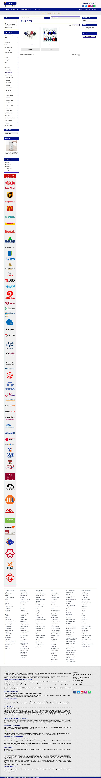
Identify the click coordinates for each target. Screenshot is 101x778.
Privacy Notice (8, 166)
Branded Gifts (85, 629)
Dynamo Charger (55, 613)
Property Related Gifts (40, 635)
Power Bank (7, 67)
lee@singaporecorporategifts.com (87, 2)
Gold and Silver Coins (86, 635)
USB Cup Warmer (24, 635)
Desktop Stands (54, 611)
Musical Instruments (40, 627)
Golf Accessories (39, 616)
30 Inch (83, 616)
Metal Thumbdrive (70, 653)
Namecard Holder (9, 94)
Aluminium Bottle (24, 591)
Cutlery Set (38, 611)
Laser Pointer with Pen (41, 593)
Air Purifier (38, 602)
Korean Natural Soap (86, 638)
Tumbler (22, 616)
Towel (6, 600)
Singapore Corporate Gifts (87, 642)
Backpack (7, 615)
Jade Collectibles (85, 636)
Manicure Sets (8, 87)
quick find (7, 17)
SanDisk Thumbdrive (70, 660)
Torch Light (22, 656)
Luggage (7, 631)
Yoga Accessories (39, 644)
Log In (77, 9)
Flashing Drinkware (24, 600)
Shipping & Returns (9, 164)
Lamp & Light (8, 49)
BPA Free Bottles (24, 593)
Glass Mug (22, 604)
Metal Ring (7, 609)
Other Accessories (86, 598)
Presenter (38, 596)
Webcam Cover (8, 109)
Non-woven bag (8, 633)
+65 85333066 (90, 3)
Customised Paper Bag (10, 620)
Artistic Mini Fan (8, 74)
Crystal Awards (8, 604)
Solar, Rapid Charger (55, 620)
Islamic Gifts (53, 644)
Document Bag (8, 622)
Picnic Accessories (40, 633)
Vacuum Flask (23, 618)
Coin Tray (7, 79)
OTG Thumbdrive (70, 657)
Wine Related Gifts (40, 642)
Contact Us (31, 9)
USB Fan (22, 636)
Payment (7, 161)
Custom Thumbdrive (70, 642)
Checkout (84, 9)
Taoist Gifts (53, 646)
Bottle (83, 620)
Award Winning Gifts (86, 627)
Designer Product (85, 633)
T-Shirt (6, 598)
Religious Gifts (8, 69)
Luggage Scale (85, 595)
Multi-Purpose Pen (55, 596)
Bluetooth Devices (24, 624)
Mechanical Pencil (55, 593)
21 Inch (83, 611)
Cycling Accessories (70, 608)
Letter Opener (69, 624)
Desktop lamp (23, 653)
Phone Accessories (9, 64)
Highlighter (68, 622)
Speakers (22, 633)
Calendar (68, 617)
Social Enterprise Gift (10, 104)
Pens (6, 62)
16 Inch (83, 609)
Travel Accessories (9, 119)
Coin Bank (38, 609)
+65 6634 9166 (82, 3)
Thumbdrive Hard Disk (10, 117)
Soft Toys (38, 638)
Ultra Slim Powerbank (56, 631)
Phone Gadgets (54, 616)
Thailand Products (86, 646)
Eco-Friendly (8, 82)
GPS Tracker (23, 627)
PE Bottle (22, 609)
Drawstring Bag (8, 624)
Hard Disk (68, 648)
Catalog (43, 12)
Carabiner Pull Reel (31, 43)
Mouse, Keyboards (24, 631)
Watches (38, 640)
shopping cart (86, 17)
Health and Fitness (24, 647)
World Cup (68, 611)
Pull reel (59, 12)
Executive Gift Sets (70, 620)
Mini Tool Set (8, 89)
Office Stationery (70, 631)
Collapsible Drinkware (25, 598)
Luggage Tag (84, 596)
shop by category (9, 32)
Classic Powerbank (55, 626)
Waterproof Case (54, 622)
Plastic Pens (53, 604)
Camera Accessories (55, 609)
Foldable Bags (8, 626)
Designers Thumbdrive (71, 644)
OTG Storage (54, 615)
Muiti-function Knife (9, 92)
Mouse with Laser (39, 595)
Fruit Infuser (23, 602)
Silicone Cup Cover (9, 99)
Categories (12, 9)
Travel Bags (84, 604)
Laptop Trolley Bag (9, 629)
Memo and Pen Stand (71, 626)
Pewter (83, 640)
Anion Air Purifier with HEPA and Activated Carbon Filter (11, 152)
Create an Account (21, 9)
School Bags (8, 636)
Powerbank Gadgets (55, 629)
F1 (66, 610)
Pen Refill (53, 600)
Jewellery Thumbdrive (71, 650)
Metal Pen (53, 595)
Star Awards (7, 611)
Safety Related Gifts (40, 636)
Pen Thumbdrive (70, 659)
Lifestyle (6, 57)
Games (37, 615)
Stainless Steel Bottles (25, 613)
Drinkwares (7, 41)
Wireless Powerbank (55, 635)
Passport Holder (85, 600)
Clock (37, 607)
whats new (7, 138)
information (8, 159)
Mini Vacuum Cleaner (71, 628)
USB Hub (22, 640)
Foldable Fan (39, 613)
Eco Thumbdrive (70, 646)
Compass (68, 606)
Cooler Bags (8, 618)
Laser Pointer (39, 591)
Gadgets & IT (8, 44)
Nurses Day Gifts (24, 649)
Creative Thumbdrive (70, 640)
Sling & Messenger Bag (10, 640)
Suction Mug (23, 615)
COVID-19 (22, 644)
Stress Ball (7, 107)
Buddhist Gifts (54, 638)
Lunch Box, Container (40, 626)
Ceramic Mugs (23, 595)
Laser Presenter (8, 52)
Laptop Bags (8, 627)
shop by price (8, 129)
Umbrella (7, 122)
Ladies (37, 624)
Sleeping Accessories (86, 602)
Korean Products (39, 622)
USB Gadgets (23, 638)
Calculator (68, 615)
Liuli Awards (7, 607)
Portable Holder (54, 618)
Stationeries (7, 114)
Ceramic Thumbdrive (70, 639)
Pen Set (53, 602)
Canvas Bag (8, 616)
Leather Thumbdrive (70, 651)
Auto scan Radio (24, 622)
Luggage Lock (85, 593)
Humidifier (38, 620)
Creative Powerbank (55, 627)
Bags (6, 39)
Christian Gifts (54, 640)
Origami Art (38, 629)
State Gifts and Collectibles (87, 644)
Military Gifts (7, 59)
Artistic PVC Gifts (9, 77)
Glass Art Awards (9, 606)
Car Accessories (39, 606)
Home (5, 9)
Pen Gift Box (54, 598)
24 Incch (83, 613)
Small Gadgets (8, 102)
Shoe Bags (7, 638)
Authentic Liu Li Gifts (86, 626)
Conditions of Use (9, 168)
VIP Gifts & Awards (9, 124)
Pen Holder (68, 633)
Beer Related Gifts (40, 604)
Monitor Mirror (23, 629)
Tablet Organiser (8, 644)
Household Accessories (41, 618)
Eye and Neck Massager (25, 626)
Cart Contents (93, 9)
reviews (84, 24)
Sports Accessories (9, 112)
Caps (6, 591)
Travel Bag (7, 647)
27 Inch (83, 615)
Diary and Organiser (70, 619)
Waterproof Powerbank (56, 633)
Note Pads (68, 630)
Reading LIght (23, 655)
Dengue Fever (23, 646)
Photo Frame (38, 631)
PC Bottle (22, 607)
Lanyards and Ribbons (10, 596)
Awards (6, 36)
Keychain (7, 84)
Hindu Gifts (53, 642)
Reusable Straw (23, 611)
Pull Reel (50, 43)
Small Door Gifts (51, 12)
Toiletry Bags (8, 646)
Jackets (6, 595)
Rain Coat (84, 622)
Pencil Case (7, 635)
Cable (52, 607)
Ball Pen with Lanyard (56, 591)
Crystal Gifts (84, 631)
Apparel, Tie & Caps (9, 34)
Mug (21, 606)
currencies (85, 33)
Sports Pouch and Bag (10, 642)
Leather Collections (9, 54)
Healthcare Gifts (8, 46)
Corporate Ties (8, 593)
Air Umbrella (84, 618)
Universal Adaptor (85, 606)
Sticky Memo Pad (70, 635)
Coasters (22, 596)
